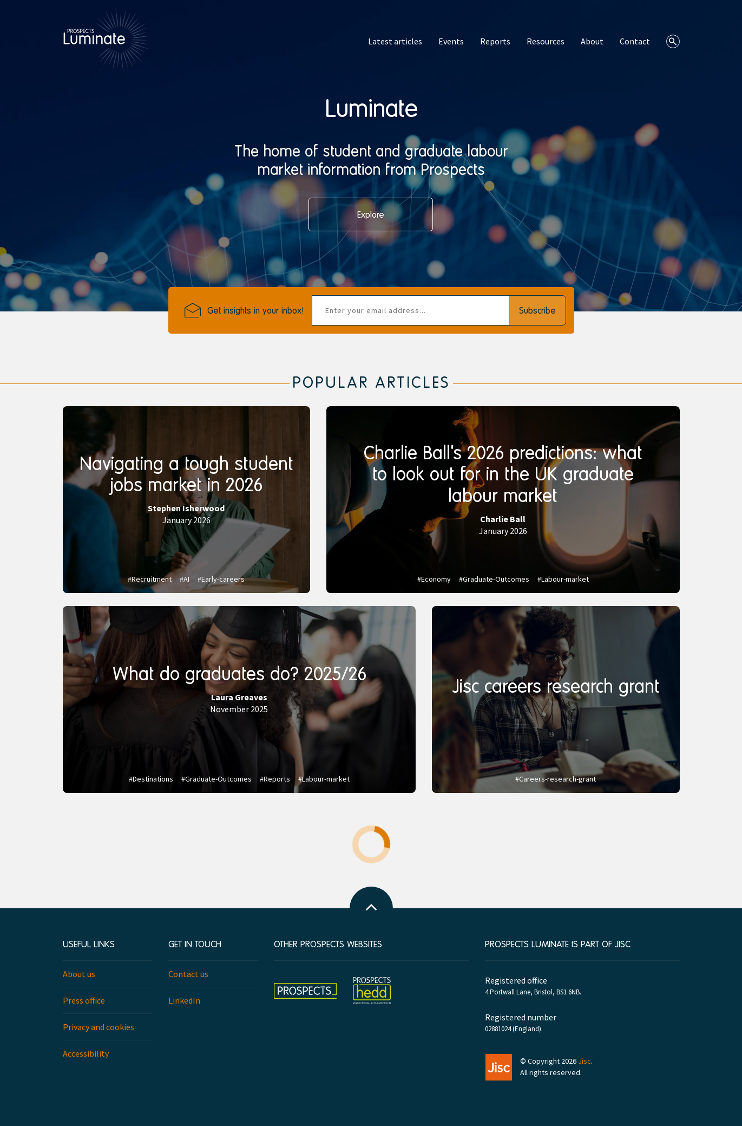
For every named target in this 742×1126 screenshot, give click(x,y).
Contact (635, 41)
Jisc (584, 1061)
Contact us (188, 973)
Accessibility (86, 1053)
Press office (84, 1000)
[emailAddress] (410, 310)
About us (79, 973)
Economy (436, 579)
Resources (545, 41)
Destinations (153, 779)
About (592, 41)
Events (451, 41)
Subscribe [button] (537, 310)
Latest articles (395, 41)
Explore (370, 214)
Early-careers (223, 579)
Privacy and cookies (98, 1026)
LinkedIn (184, 1000)
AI (186, 579)
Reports (495, 41)
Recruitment (152, 579)
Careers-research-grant (557, 779)
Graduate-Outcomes (496, 579)
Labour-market (565, 579)
